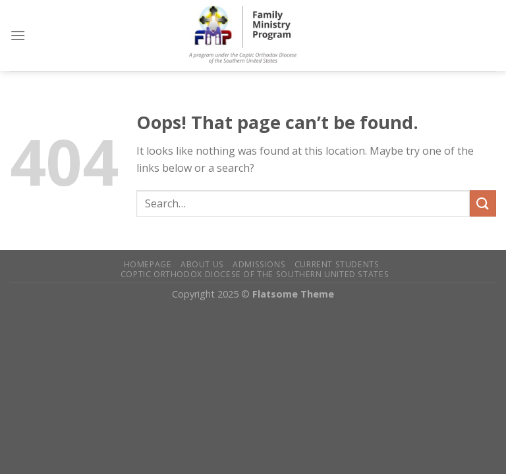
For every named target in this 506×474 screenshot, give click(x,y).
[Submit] (483, 203)
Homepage (148, 264)
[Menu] (18, 35)
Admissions (259, 264)
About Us (202, 264)
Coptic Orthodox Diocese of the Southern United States (255, 274)
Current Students (337, 264)
